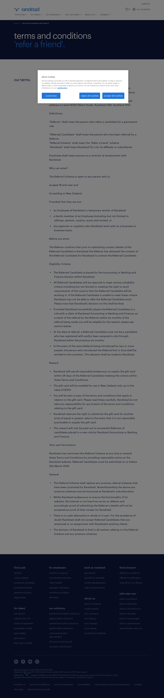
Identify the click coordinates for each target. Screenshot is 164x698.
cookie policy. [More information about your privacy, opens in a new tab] (62, 88)
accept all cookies (113, 95)
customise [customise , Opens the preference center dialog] (51, 95)
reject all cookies (90, 95)
